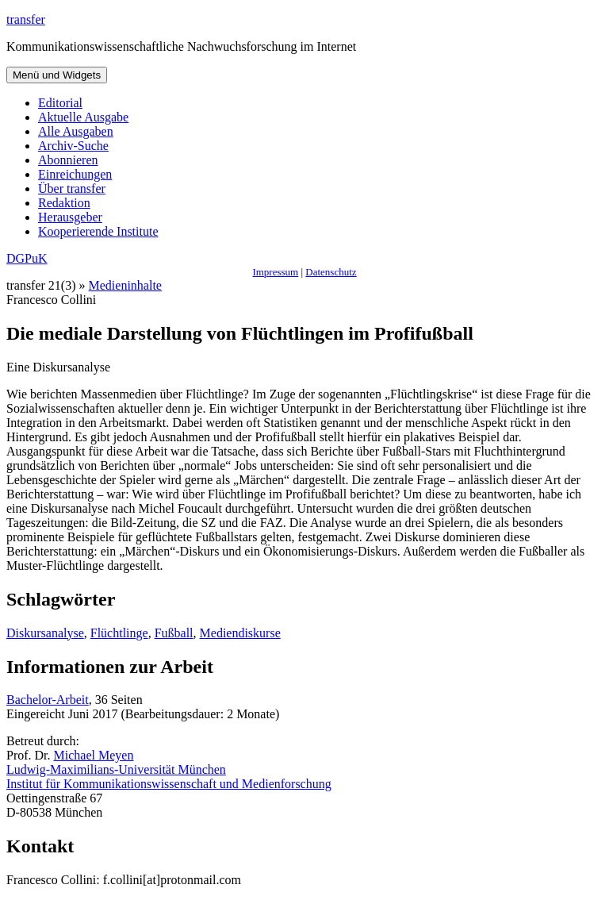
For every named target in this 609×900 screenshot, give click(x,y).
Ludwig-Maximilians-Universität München (116, 769)
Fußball (174, 633)
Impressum (275, 272)
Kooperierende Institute (98, 231)
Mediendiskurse (240, 633)
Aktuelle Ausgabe (83, 117)
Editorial (60, 103)
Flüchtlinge (119, 633)
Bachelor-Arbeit (47, 699)
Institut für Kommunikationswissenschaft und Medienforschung (168, 783)
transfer (25, 19)
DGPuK (27, 258)
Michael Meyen (94, 755)
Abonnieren (68, 160)
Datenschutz (330, 272)
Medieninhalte (125, 285)
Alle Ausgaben (75, 131)
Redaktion (64, 203)
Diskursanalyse (45, 633)
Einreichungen (75, 174)
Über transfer (71, 188)
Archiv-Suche (73, 145)
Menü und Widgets (57, 75)
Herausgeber (70, 217)
